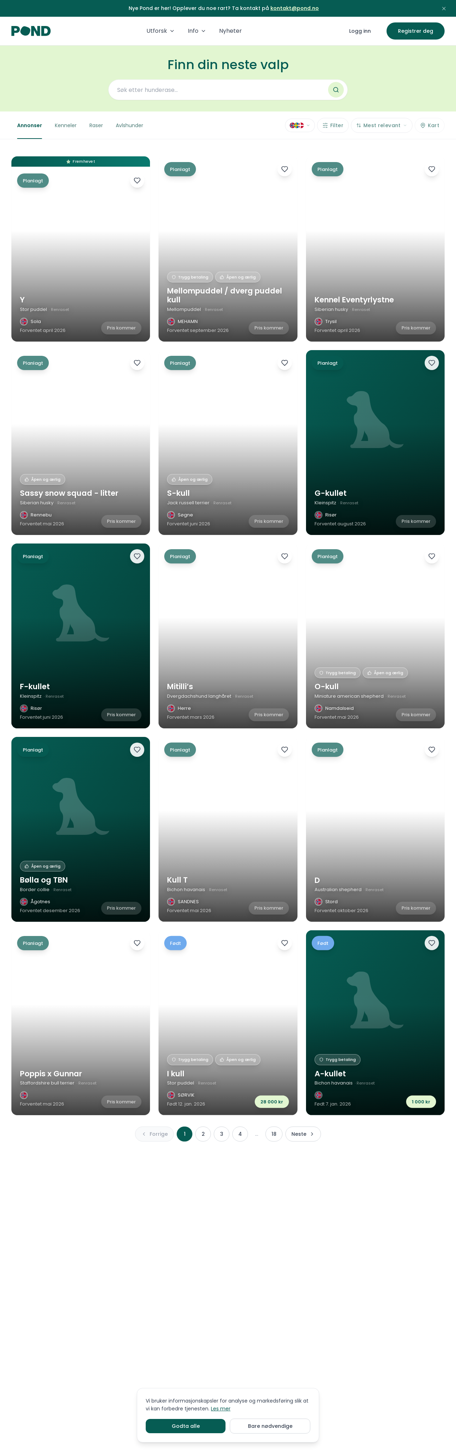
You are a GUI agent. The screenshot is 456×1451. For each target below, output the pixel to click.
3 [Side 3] (221, 1134)
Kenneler (66, 125)
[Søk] (336, 90)
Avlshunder (129, 125)
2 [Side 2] (203, 1134)
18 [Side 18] (273, 1134)
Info (197, 31)
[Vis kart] (430, 125)
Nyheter (230, 31)
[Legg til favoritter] (137, 180)
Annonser (29, 130)
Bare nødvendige (270, 1426)
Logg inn (360, 31)
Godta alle (186, 1426)
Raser (96, 125)
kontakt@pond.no (294, 8)
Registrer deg (415, 31)
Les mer (220, 1408)
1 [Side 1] (185, 1134)
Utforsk (160, 31)
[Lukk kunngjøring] (444, 8)
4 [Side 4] (240, 1134)
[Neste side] (303, 1134)
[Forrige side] (154, 1134)
